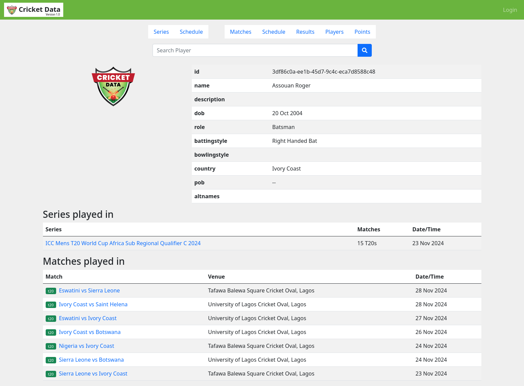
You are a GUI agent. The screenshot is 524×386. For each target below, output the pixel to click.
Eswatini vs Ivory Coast (81, 318)
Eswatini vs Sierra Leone (83, 290)
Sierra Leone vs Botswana (85, 359)
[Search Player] (255, 50)
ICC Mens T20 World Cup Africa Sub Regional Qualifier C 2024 (123, 243)
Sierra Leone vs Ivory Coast (87, 373)
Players (334, 31)
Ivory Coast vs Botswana (83, 332)
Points (362, 31)
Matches (241, 31)
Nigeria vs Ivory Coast (80, 346)
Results (305, 31)
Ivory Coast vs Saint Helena (87, 304)
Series (161, 31)
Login (510, 10)
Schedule (191, 31)
